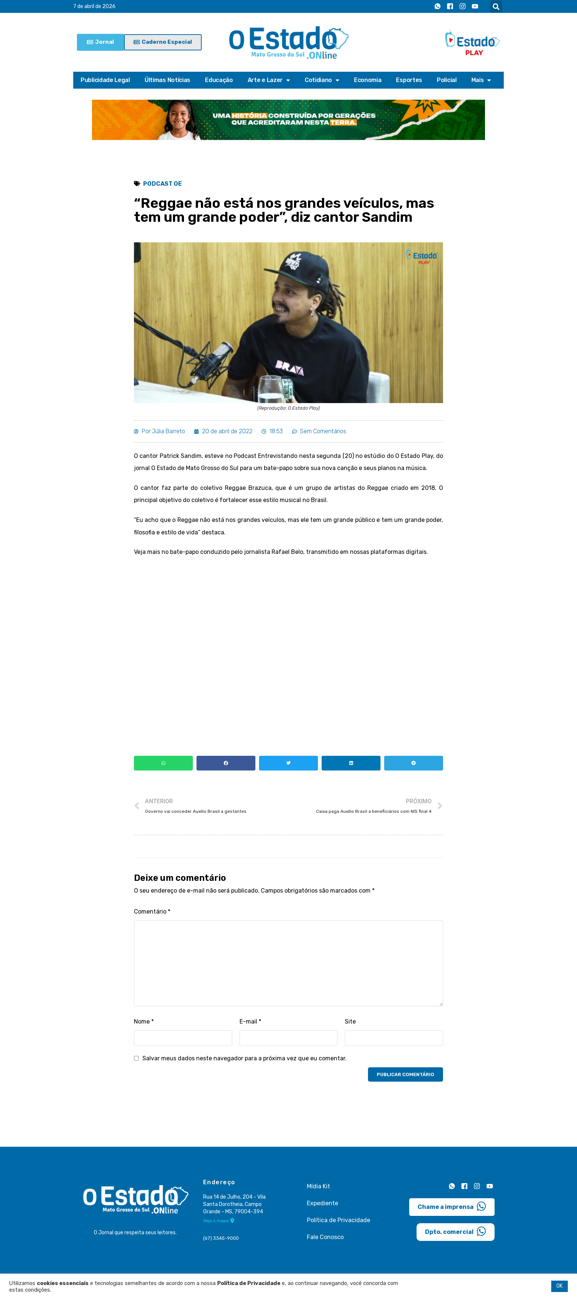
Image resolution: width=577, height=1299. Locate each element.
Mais (481, 80)
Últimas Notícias (167, 79)
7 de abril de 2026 (94, 6)
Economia (368, 79)
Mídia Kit (318, 1186)
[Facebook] (450, 6)
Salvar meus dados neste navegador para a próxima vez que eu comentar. (244, 1058)
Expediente (322, 1203)
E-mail (250, 1021)
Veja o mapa (218, 1220)
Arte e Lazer (269, 80)
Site (350, 1021)
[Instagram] (462, 6)
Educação (219, 79)
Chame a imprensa (452, 1206)
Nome (144, 1021)
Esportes (409, 79)
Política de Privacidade (338, 1220)
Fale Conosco (325, 1237)
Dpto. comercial (455, 1231)
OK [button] (559, 1286)
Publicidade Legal (105, 79)
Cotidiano (322, 80)
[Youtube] (475, 6)
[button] (496, 6)
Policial (447, 79)
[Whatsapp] (437, 6)
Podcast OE (162, 183)
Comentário (152, 911)
